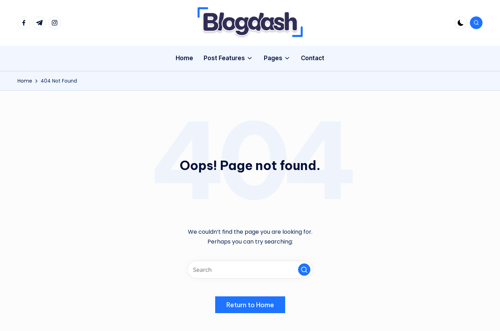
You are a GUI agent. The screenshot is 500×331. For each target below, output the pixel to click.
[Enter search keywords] (250, 270)
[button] (304, 269)
